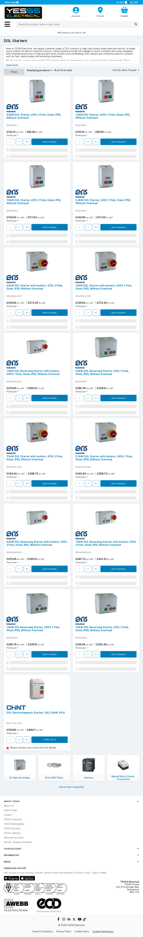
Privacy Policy (63, 931)
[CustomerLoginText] (76, 9)
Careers (8, 815)
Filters (14, 71)
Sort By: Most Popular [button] (125, 70)
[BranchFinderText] (100, 12)
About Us (9, 805)
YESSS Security (12, 828)
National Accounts (14, 837)
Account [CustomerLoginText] (75, 16)
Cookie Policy (81, 931)
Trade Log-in (49, 739)
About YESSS (71, 801)
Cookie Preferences (103, 931)
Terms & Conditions (42, 931)
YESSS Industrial (12, 819)
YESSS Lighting (12, 833)
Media (71, 861)
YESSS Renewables (14, 824)
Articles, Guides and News (18, 842)
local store (38, 747)
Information (71, 855)
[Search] (136, 24)
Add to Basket (49, 141)
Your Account (71, 848)
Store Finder (10, 810)
